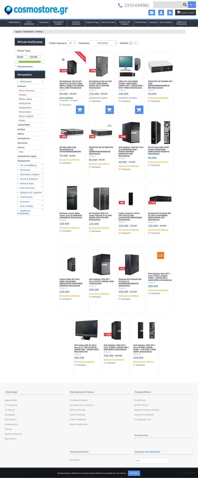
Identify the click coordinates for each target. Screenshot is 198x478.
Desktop (39, 32)
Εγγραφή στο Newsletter (147, 452)
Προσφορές (10, 415)
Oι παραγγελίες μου (142, 419)
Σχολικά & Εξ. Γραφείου (125, 23)
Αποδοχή (134, 473)
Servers (20, 147)
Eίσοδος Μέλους (141, 405)
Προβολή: (124, 43)
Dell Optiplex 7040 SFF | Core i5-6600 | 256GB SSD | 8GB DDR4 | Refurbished (116, 347)
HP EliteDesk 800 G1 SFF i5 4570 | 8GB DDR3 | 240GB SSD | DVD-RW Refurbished (100, 84)
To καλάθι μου (140, 400)
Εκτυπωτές (22, 143)
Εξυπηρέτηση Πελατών (82, 392)
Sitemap (8, 429)
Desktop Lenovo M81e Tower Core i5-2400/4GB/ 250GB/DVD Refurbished (71, 215)
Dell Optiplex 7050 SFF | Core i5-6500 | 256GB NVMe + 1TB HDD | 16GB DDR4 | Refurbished (144, 348)
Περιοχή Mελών (143, 392)
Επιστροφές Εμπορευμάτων (81, 405)
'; (71, 43)
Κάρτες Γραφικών (26, 116)
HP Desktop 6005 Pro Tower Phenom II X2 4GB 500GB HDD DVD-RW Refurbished (100, 216)
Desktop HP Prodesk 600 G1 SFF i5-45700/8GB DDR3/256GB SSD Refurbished (159, 216)
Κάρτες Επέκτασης (27, 90)
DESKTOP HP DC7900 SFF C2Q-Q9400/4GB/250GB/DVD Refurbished (101, 150)
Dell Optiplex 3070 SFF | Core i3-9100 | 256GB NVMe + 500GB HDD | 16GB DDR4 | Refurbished (160, 277)
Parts (21, 152)
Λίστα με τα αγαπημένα (144, 415)
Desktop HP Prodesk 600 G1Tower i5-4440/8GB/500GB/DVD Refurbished (130, 282)
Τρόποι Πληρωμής (77, 415)
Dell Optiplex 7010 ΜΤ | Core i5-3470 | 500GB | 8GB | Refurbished (101, 281)
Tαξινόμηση (83, 43)
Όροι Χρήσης (10, 439)
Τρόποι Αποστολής (77, 410)
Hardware (21, 86)
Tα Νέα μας (10, 410)
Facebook (74, 460)
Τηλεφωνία (43, 22)
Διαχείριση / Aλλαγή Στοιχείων (147, 410)
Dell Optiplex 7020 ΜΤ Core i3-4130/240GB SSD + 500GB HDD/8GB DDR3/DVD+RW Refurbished (131, 151)
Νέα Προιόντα (11, 419)
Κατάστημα (11, 392)
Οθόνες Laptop (25, 99)
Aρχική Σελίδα (11, 400)
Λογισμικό (153, 22)
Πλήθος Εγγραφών (58, 43)
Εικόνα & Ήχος (92, 22)
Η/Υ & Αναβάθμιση (29, 23)
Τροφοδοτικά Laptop (26, 156)
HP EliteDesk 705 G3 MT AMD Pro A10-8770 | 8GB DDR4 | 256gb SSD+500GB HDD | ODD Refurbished (72, 84)
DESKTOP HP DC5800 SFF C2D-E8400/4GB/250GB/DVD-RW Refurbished (160, 84)
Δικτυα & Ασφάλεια (76, 23)
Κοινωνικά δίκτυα (79, 452)
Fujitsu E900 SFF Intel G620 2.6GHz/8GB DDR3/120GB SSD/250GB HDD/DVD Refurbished (71, 282)
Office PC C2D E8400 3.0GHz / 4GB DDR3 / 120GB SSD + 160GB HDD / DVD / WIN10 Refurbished (131, 84)
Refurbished (14, 22)
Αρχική (18, 32)
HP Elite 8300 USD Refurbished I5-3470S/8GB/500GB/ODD (70, 149)
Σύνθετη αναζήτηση (77, 419)
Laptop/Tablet (23, 125)
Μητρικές (23, 95)
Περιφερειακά (23, 161)
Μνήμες (22, 120)
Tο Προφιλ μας (11, 405)
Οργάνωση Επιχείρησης (181, 23)
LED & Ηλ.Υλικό (108, 22)
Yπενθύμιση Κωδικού (78, 400)
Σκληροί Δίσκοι (25, 108)
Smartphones (23, 138)
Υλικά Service (141, 22)
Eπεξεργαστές (25, 103)
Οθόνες (20, 134)
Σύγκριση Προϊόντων (14, 434)
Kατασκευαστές (11, 424)
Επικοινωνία (141, 435)
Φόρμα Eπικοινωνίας (78, 424)
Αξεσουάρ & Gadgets (58, 23)
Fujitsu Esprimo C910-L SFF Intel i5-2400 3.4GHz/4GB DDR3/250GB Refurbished (130, 216)
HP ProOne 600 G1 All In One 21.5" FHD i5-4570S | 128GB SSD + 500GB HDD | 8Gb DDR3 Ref (86, 348)
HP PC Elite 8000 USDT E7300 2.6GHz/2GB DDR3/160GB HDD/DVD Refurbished (158, 150)
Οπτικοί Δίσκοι (25, 112)
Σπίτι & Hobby (165, 22)
